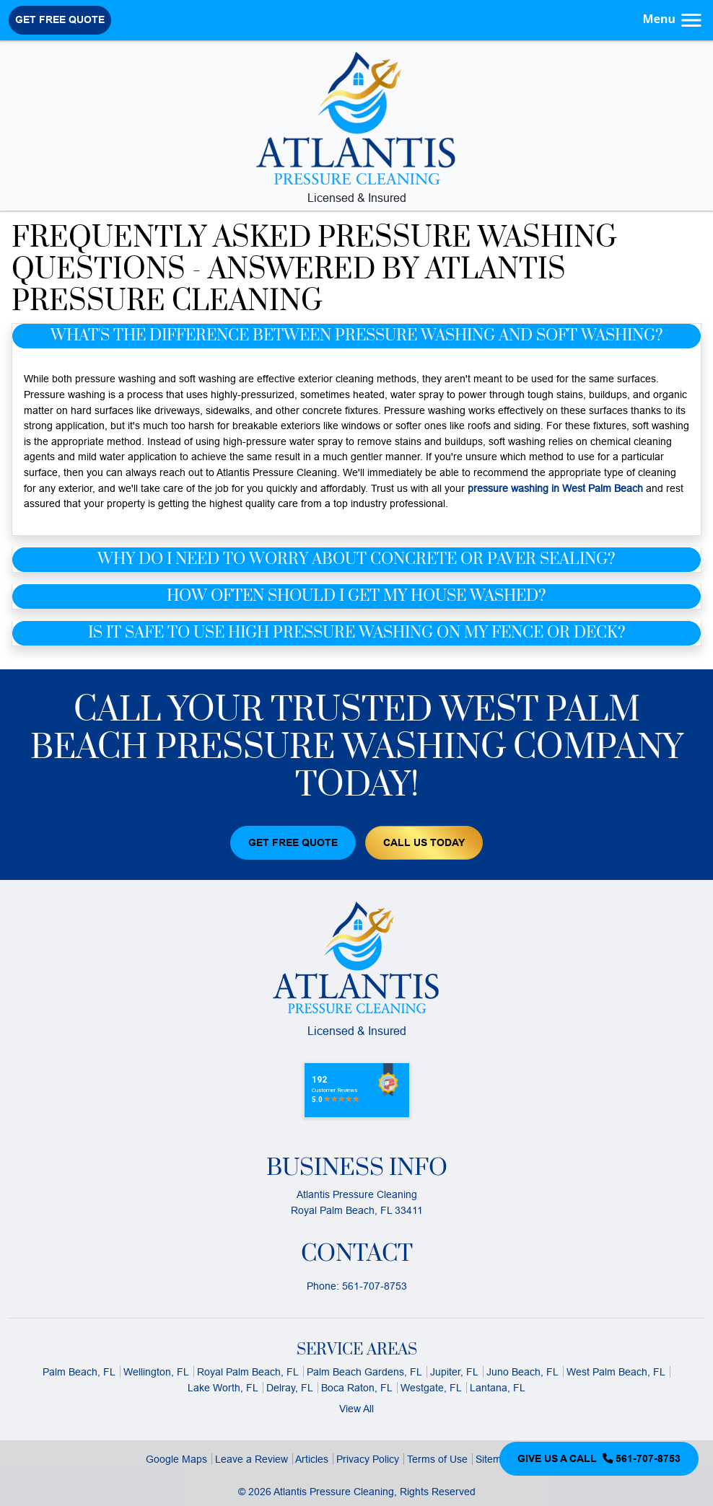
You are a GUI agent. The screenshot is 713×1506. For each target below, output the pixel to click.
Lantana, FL (497, 1387)
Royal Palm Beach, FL (248, 1372)
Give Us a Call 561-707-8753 (599, 1458)
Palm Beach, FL (79, 1372)
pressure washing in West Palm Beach (555, 488)
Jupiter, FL (454, 1372)
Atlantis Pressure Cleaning (334, 1491)
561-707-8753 (374, 1286)
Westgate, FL (431, 1387)
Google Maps (176, 1459)
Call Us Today (424, 842)
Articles (311, 1459)
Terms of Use (437, 1459)
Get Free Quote (60, 19)
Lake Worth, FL (223, 1387)
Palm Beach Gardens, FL (364, 1372)
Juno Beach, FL (522, 1372)
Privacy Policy (367, 1459)
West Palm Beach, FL (616, 1372)
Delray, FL (289, 1387)
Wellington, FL (156, 1372)
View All (356, 1408)
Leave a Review (251, 1459)
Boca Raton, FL (357, 1387)
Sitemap (494, 1459)
